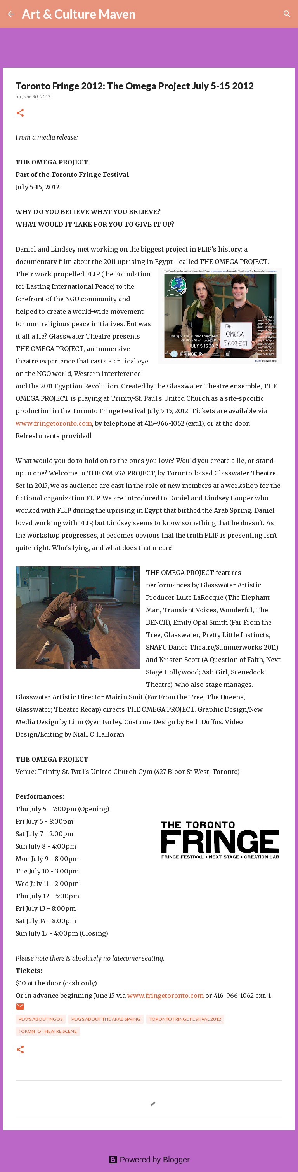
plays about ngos (40, 1019)
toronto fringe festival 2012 (185, 1019)
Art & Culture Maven (79, 13)
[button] (20, 113)
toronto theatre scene (48, 1031)
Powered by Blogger (149, 1159)
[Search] (146, 14)
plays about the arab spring (105, 1019)
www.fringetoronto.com (54, 423)
